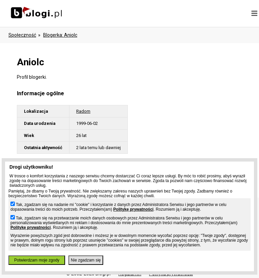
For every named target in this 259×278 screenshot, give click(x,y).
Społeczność (22, 35)
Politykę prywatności (133, 209)
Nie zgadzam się (86, 260)
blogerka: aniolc (60, 35)
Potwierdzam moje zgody (36, 260)
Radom (83, 111)
